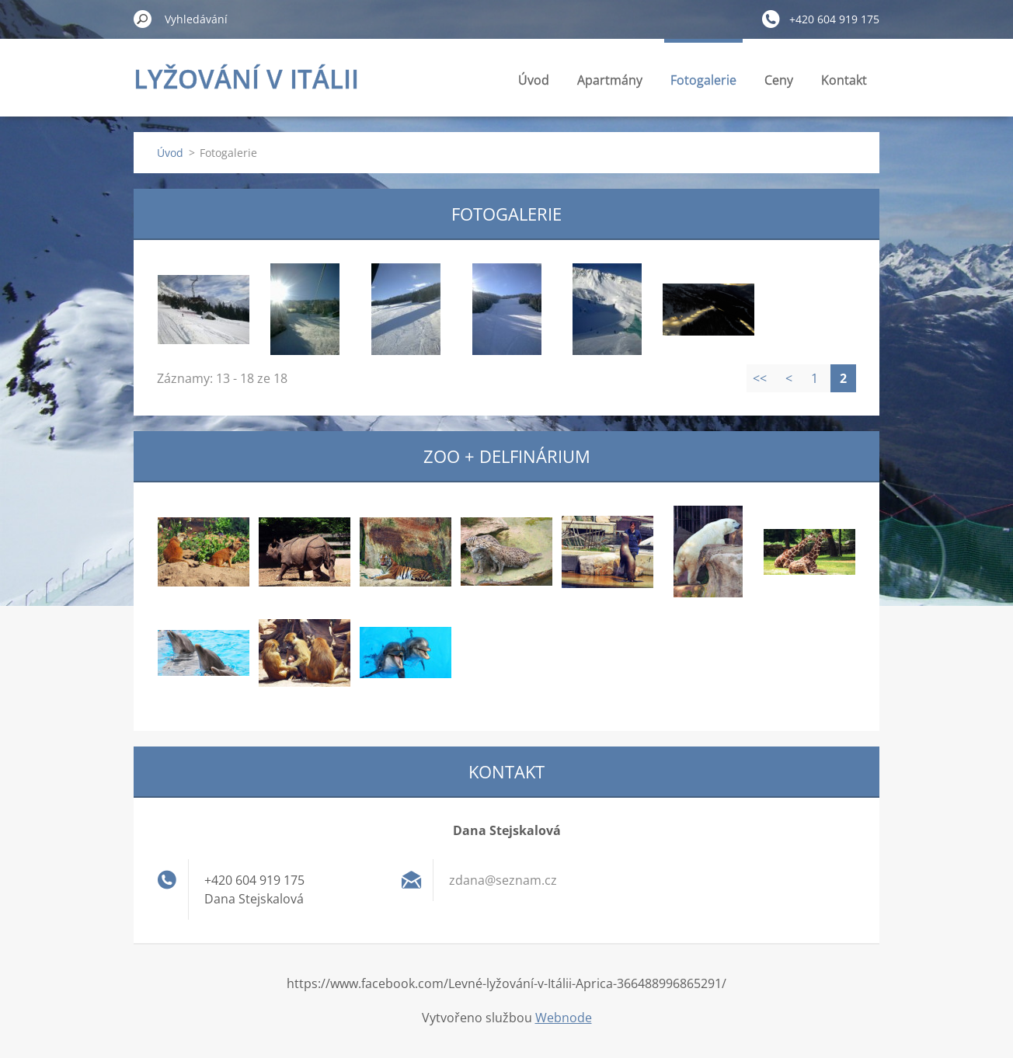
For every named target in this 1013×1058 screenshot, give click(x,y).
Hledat (143, 19)
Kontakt (844, 80)
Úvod (533, 80)
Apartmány (609, 80)
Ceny (778, 80)
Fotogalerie (703, 80)
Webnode (563, 1017)
